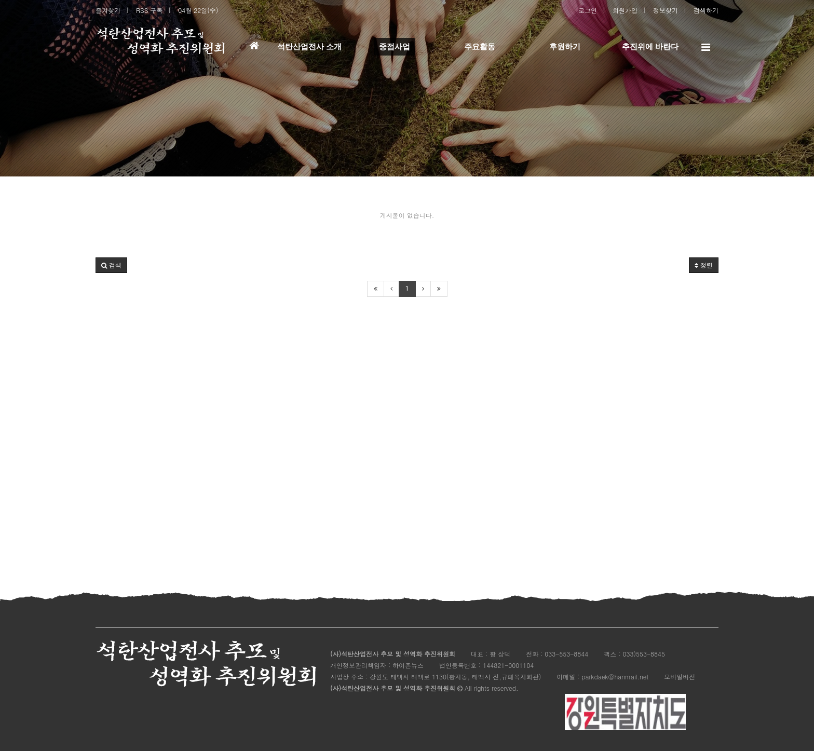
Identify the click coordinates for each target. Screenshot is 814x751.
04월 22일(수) (198, 10)
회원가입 (625, 10)
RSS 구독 (149, 10)
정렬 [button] (704, 265)
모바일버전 (679, 676)
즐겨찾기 (108, 10)
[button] (111, 265)
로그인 (587, 10)
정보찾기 (665, 10)
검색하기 (706, 10)
